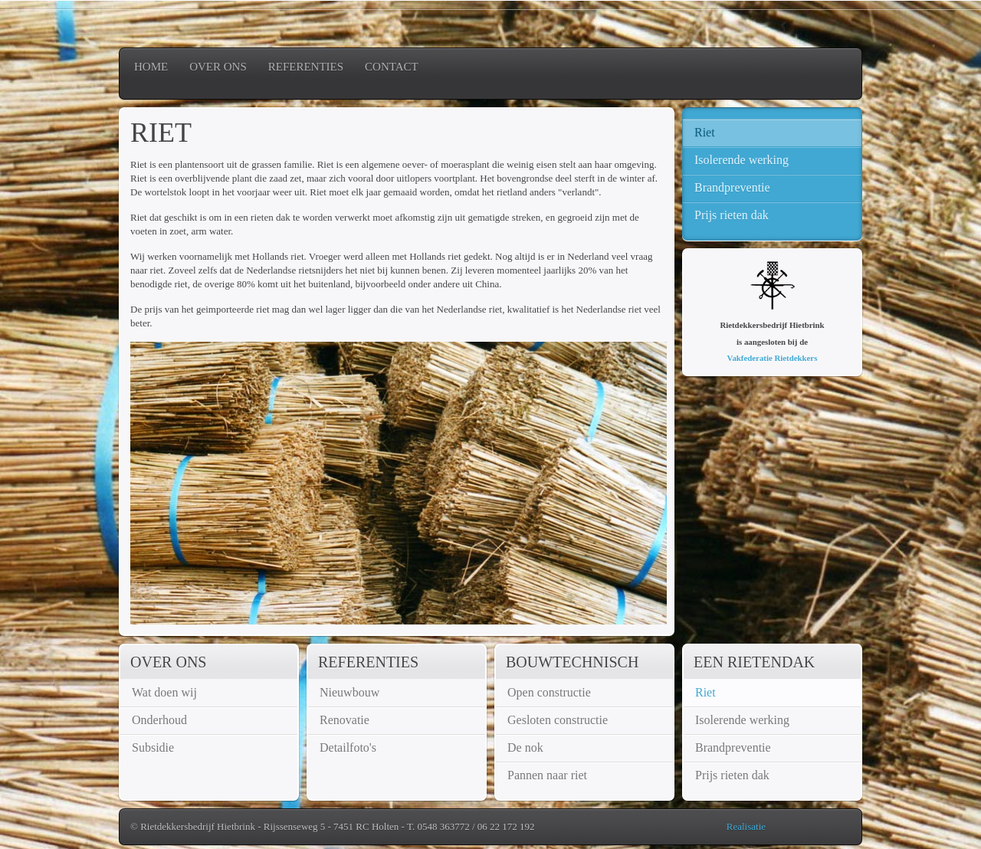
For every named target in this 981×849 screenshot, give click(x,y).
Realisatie (746, 826)
